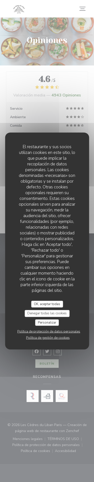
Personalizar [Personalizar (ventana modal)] (47, 322)
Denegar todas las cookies (47, 313)
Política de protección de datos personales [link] (48, 331)
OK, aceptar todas (47, 304)
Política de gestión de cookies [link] (48, 338)
